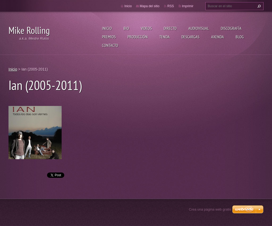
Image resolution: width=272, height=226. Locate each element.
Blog (240, 36)
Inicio (107, 28)
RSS (170, 6)
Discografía (231, 28)
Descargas (190, 36)
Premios (109, 36)
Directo (170, 28)
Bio (126, 28)
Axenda (217, 36)
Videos (146, 28)
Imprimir (187, 6)
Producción (138, 36)
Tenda (164, 36)
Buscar (258, 6)
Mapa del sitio (149, 6)
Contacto (110, 45)
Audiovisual (198, 28)
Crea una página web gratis (210, 209)
